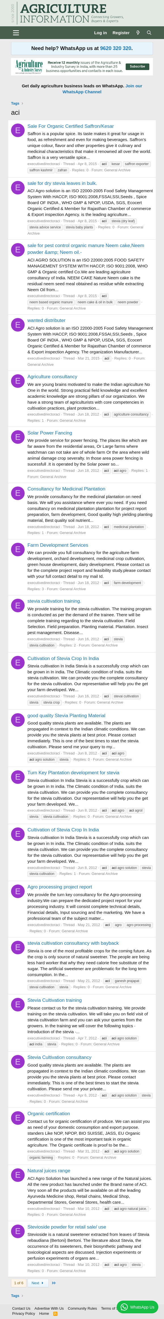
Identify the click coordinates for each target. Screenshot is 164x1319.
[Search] (149, 32)
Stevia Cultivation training (54, 1000)
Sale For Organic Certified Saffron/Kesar (70, 126)
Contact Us (21, 1308)
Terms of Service (115, 1308)
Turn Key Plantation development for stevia (73, 772)
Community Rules (82, 1308)
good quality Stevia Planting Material (66, 715)
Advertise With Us (49, 1308)
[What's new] (137, 32)
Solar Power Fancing (49, 433)
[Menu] (16, 32)
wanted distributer (46, 320)
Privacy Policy (23, 1313)
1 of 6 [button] (19, 1283)
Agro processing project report (59, 887)
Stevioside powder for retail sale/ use (66, 1227)
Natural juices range (48, 1170)
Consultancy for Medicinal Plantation (66, 489)
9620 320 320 (115, 48)
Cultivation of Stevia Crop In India (63, 658)
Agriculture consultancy (52, 376)
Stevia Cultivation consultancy (59, 1057)
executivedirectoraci (43, 164)
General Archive (117, 170)
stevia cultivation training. (54, 601)
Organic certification (48, 1113)
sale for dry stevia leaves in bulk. (62, 183)
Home (44, 1313)
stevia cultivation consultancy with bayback (73, 943)
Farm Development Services (57, 545)
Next (38, 1283)
